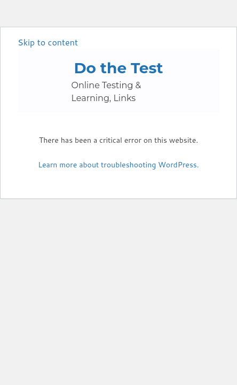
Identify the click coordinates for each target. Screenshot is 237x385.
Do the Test (118, 68)
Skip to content (48, 42)
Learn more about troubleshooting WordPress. (118, 164)
